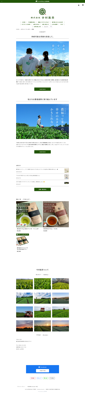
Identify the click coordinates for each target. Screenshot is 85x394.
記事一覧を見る (42, 189)
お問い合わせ (36, 24)
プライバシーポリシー (21, 386)
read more (42, 89)
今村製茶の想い (31, 22)
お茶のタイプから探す (25, 29)
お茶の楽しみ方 (37, 26)
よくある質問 (54, 24)
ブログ (61, 24)
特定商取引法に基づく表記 (33, 386)
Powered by (42, 391)
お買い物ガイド (45, 24)
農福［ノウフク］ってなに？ (43, 22)
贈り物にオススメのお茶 (57, 22)
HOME (23, 22)
